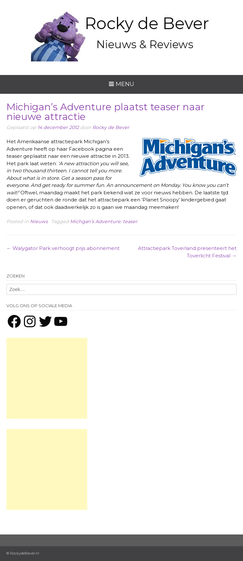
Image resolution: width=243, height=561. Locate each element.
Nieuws (39, 221)
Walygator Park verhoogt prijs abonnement (63, 248)
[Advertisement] (46, 378)
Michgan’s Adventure (95, 221)
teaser (130, 221)
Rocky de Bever (110, 127)
